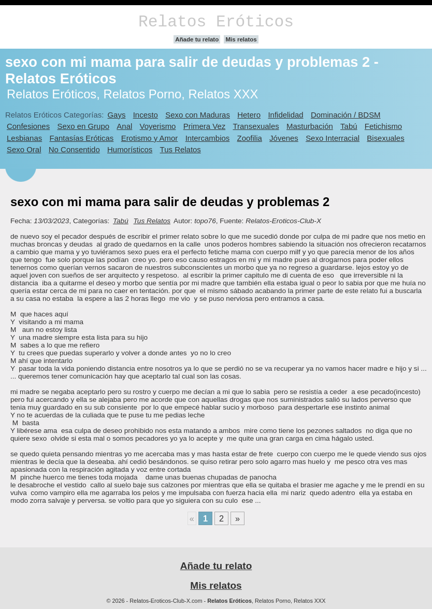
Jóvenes (283, 138)
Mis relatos (240, 39)
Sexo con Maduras (197, 114)
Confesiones (28, 126)
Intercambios (207, 138)
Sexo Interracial (332, 138)
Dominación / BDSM (346, 114)
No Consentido (74, 149)
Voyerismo (158, 126)
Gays (116, 114)
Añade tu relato (197, 39)
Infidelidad (285, 114)
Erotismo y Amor (149, 138)
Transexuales (256, 126)
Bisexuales (385, 138)
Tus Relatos (180, 149)
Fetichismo (383, 126)
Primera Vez (204, 126)
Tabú (348, 126)
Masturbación (309, 126)
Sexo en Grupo (83, 126)
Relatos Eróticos (216, 22)
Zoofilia (249, 138)
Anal (124, 126)
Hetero (249, 114)
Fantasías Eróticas (82, 138)
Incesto (145, 114)
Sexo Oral (24, 149)
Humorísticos (129, 149)
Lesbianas (24, 138)
